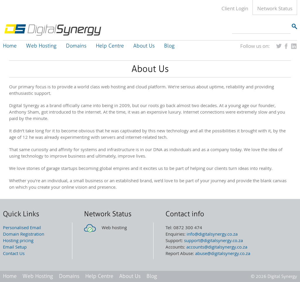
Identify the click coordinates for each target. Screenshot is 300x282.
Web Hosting (41, 46)
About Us (144, 46)
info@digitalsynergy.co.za (212, 234)
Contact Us (14, 253)
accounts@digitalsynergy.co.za (216, 247)
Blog (169, 46)
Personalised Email (22, 227)
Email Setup (15, 247)
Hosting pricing (18, 240)
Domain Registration (23, 234)
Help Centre (110, 46)
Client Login (234, 8)
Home (10, 46)
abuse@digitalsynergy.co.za (222, 253)
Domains (76, 46)
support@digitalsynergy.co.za (213, 240)
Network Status (274, 8)
